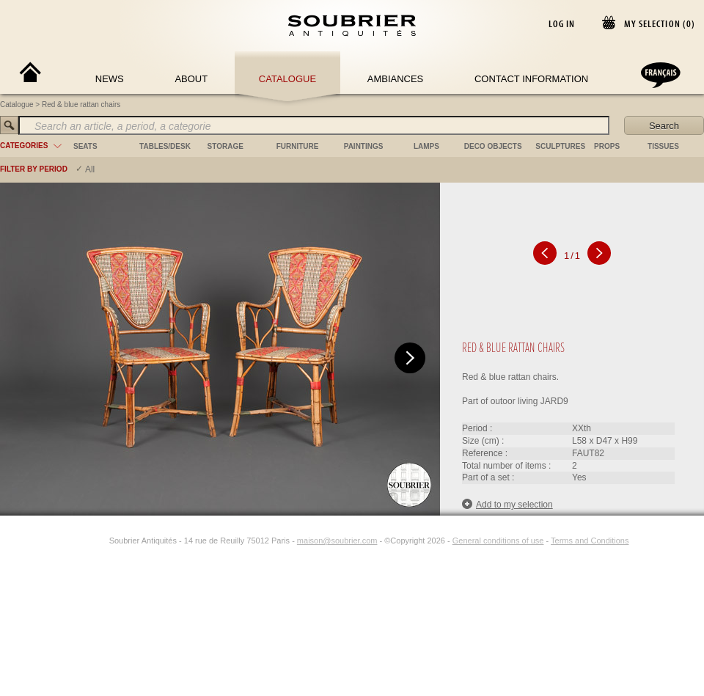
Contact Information (531, 78)
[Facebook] (83, 540)
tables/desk (165, 146)
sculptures (560, 146)
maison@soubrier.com (337, 540)
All (90, 169)
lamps (426, 146)
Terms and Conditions (589, 540)
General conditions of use (498, 540)
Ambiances (395, 78)
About (191, 78)
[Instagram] (99, 540)
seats (85, 146)
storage (225, 146)
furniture (297, 146)
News (109, 78)
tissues (663, 146)
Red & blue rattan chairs (81, 104)
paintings (364, 146)
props (607, 146)
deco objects (493, 146)
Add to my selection (507, 504)
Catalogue (287, 78)
